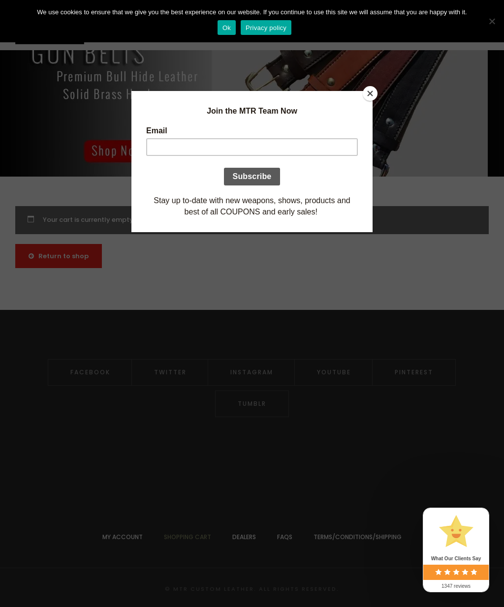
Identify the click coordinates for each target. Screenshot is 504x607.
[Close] (370, 93)
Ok (226, 27)
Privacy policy (266, 27)
